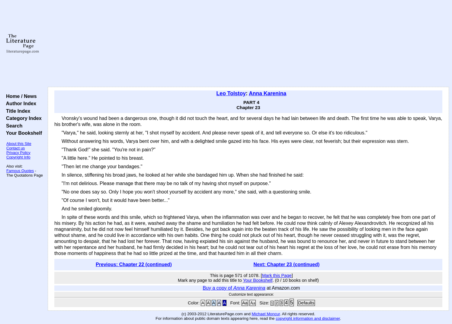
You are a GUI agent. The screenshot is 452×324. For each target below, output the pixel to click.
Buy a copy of (234, 288)
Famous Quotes (20, 170)
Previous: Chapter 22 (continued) (134, 264)
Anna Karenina (267, 93)
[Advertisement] (248, 44)
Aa (245, 302)
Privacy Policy (18, 152)
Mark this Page (277, 275)
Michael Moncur (266, 314)
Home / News (20, 96)
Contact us (15, 148)
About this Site (18, 143)
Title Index (16, 111)
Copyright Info (18, 157)
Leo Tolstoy (231, 93)
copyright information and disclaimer (308, 318)
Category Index (22, 118)
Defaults (306, 302)
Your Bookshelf (22, 133)
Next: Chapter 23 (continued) (287, 264)
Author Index (19, 103)
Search (12, 125)
